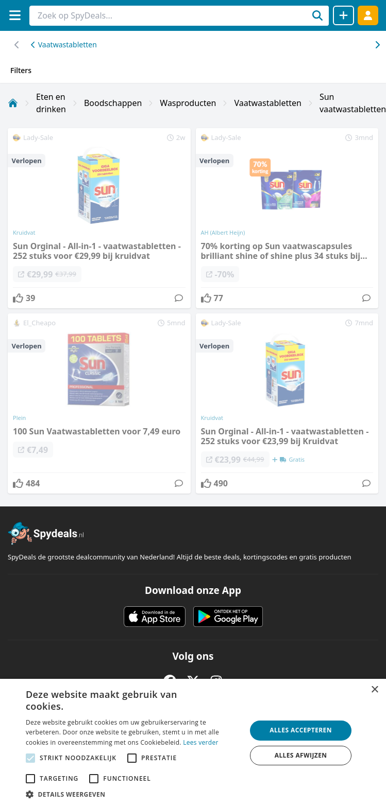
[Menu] (15, 15)
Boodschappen (113, 103)
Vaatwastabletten (64, 44)
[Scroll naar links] (377, 45)
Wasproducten (188, 103)
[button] (133, 794)
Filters (20, 70)
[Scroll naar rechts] (17, 45)
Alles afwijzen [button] (301, 755)
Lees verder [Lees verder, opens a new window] (201, 742)
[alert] (193, 743)
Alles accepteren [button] (301, 730)
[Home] (13, 103)
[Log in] (368, 15)
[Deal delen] (343, 15)
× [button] (374, 690)
